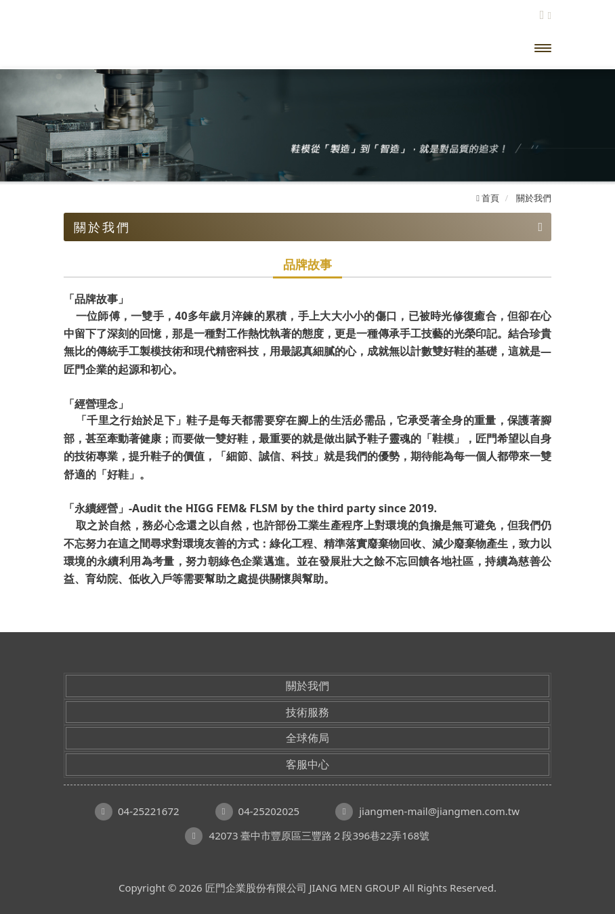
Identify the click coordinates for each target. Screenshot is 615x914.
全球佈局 (307, 737)
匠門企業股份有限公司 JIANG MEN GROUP (172, 47)
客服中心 (307, 764)
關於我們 (307, 685)
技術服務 (307, 712)
